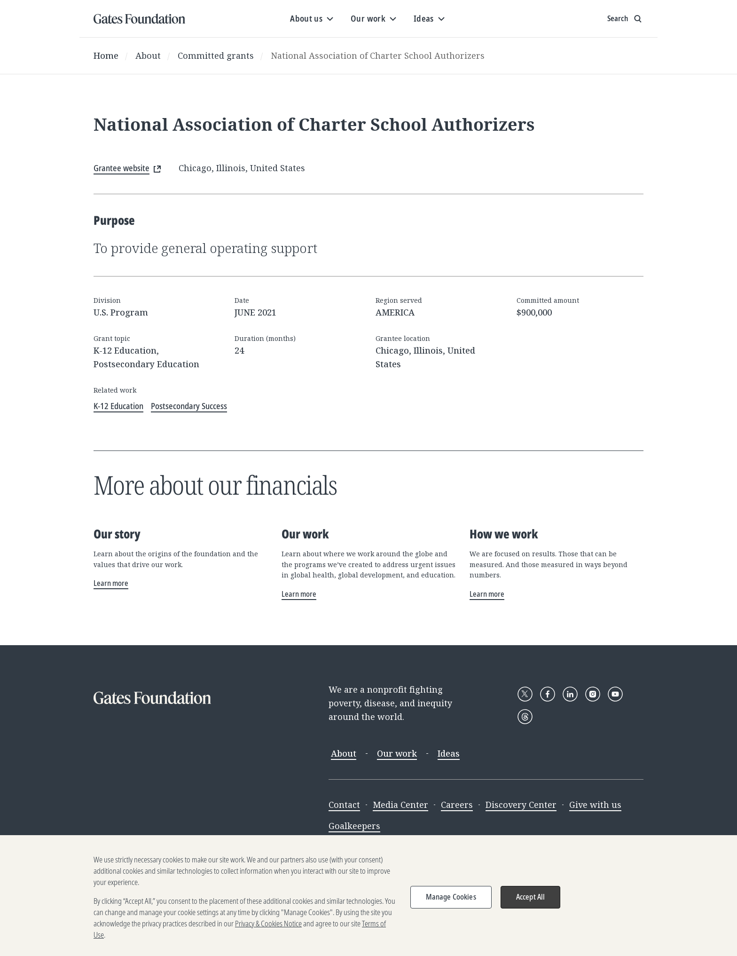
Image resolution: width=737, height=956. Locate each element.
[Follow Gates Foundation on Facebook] (547, 694)
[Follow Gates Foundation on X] (525, 694)
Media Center (400, 804)
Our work (397, 753)
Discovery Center (521, 804)
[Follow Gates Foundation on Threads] (525, 716)
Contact (344, 804)
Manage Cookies (451, 905)
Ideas (449, 753)
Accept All (530, 905)
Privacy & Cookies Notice (268, 931)
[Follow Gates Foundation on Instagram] (592, 694)
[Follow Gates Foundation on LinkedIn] (570, 694)
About (148, 55)
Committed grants (216, 55)
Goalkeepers (354, 825)
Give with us (595, 804)
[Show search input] (625, 19)
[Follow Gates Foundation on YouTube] (615, 694)
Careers (457, 804)
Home (106, 55)
